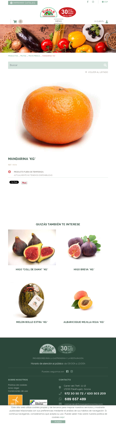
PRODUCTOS (13, 56)
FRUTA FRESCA (34, 56)
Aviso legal (13, 388)
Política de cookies (17, 385)
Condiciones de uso (18, 391)
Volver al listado (96, 72)
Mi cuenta (101, 21)
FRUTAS (23, 56)
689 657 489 (75, 399)
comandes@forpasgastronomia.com (84, 404)
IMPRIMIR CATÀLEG (22, 3)
